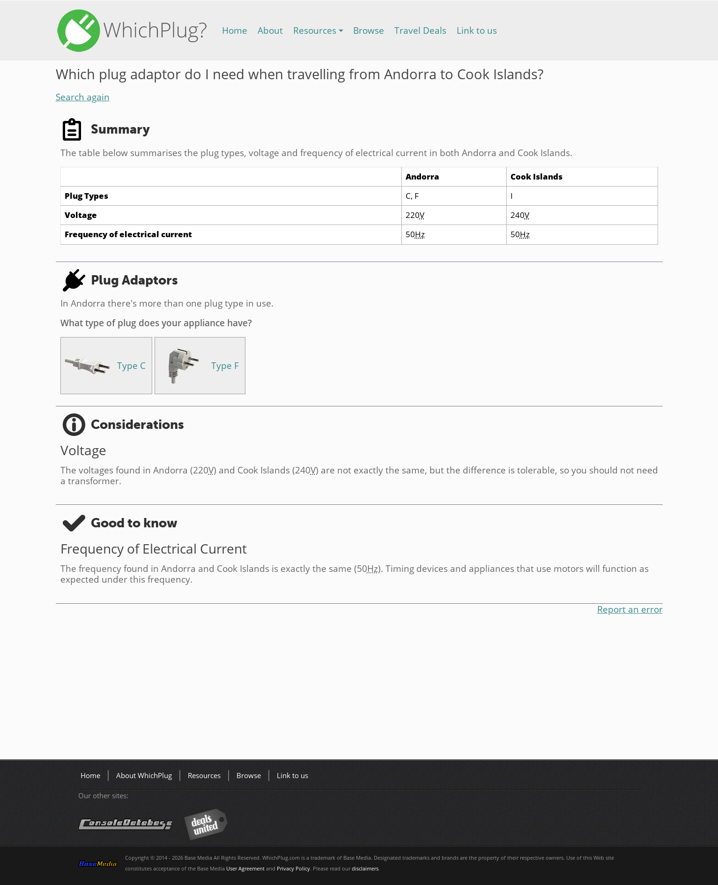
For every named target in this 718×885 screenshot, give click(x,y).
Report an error (630, 609)
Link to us (477, 30)
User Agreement (245, 868)
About (270, 30)
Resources (314, 30)
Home (234, 30)
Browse (368, 30)
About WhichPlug (144, 775)
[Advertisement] (337, 689)
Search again (83, 96)
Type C (131, 365)
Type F (225, 365)
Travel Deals (420, 30)
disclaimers (365, 868)
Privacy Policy (293, 868)
